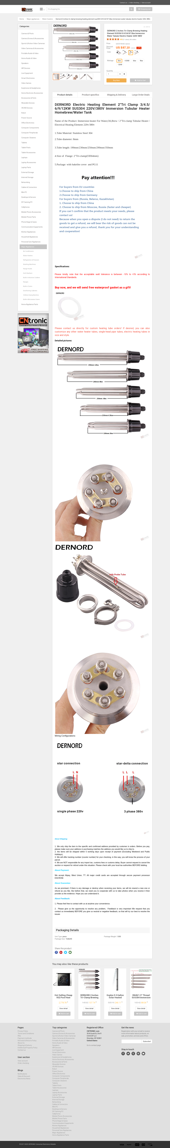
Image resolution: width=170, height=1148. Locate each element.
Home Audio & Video (29, 58)
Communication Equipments (32, 227)
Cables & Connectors (29, 187)
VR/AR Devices (27, 108)
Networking (25, 182)
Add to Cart (140, 80)
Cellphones (25, 207)
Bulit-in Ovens (27, 286)
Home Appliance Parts (29, 304)
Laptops (24, 157)
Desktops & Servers (28, 197)
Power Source (26, 118)
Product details (64, 95)
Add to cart (64, 1013)
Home (21, 19)
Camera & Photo (27, 33)
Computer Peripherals (29, 133)
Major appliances (33, 19)
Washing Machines (29, 264)
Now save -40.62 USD (27, 2)
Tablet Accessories (28, 152)
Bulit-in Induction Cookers (31, 277)
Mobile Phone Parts (28, 217)
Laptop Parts (26, 167)
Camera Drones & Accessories (32, 38)
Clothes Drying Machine (31, 295)
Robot (23, 113)
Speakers (24, 63)
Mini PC (24, 192)
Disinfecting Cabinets (30, 291)
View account (146, 3)
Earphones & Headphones (31, 88)
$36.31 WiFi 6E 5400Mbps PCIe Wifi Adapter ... (52, 2)
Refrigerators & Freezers (31, 260)
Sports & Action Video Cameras (33, 43)
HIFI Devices (25, 68)
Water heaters (47, 19)
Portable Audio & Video (29, 53)
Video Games (26, 83)
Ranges (25, 282)
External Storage (27, 172)
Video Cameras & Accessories (32, 48)
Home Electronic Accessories (32, 93)
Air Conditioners (28, 251)
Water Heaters (28, 255)
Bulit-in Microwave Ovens (31, 299)
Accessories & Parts (28, 98)
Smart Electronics (28, 78)
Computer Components (30, 128)
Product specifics (90, 95)
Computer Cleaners (28, 138)
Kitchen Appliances (28, 232)
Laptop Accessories (28, 162)
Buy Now (116, 80)
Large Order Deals (141, 95)
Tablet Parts (25, 148)
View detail (63, 1008)
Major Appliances (27, 247)
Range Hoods (27, 269)
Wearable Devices (28, 103)
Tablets (24, 143)
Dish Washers (27, 273)
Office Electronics (27, 123)
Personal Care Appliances (30, 242)
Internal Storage (27, 177)
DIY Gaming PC (26, 202)
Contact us (123, 3)
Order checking (134, 3)
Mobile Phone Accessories (31, 212)
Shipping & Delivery (116, 95)
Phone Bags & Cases (29, 222)
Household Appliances (29, 237)
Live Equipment (27, 73)
